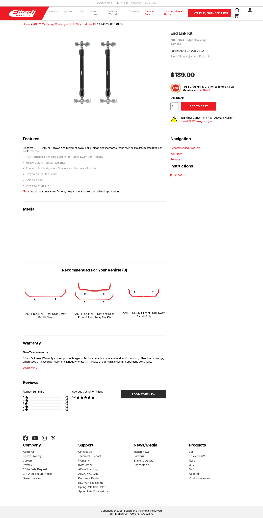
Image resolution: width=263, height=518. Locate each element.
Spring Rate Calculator (92, 487)
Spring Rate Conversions (93, 491)
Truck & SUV (197, 456)
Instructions (85, 464)
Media (80, 11)
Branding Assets (143, 460)
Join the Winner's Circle (174, 13)
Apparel (68, 11)
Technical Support (89, 456)
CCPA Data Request (35, 469)
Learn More (30, 367)
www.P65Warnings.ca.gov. (196, 121)
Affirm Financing (88, 469)
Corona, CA (150, 3)
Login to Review (143, 394)
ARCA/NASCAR (88, 473)
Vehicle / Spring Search (211, 13)
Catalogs (139, 456)
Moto (192, 469)
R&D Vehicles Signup (90, 482)
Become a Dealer (88, 478)
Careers (27, 460)
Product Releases (199, 478)
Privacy (27, 464)
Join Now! (203, 90)
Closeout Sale (150, 13)
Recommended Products (185, 148)
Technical (134, 11)
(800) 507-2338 (104, 3)
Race (192, 460)
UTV (192, 464)
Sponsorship (141, 464)
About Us (29, 451)
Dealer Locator (94, 13)
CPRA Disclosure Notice (37, 473)
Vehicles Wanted (112, 13)
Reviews (175, 159)
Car (191, 451)
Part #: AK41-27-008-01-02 (187, 50)
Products (54, 11)
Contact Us (85, 451)
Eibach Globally (32, 456)
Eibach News (141, 451)
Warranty (176, 153)
